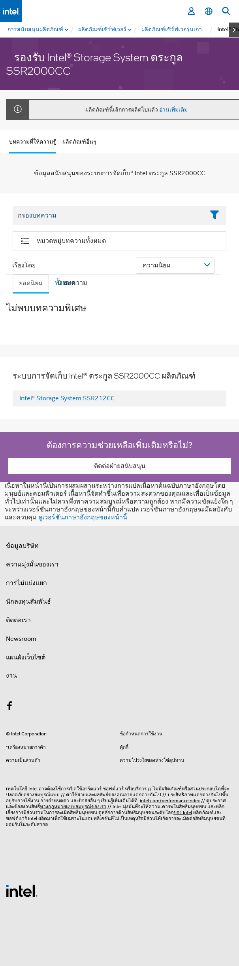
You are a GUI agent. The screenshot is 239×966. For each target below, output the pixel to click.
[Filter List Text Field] (109, 216)
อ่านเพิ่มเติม (173, 109)
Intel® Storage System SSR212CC (67, 398)
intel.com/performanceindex (170, 800)
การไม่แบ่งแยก (26, 583)
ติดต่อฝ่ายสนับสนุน (119, 466)
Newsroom (21, 639)
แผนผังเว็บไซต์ (25, 657)
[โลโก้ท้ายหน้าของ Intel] (22, 890)
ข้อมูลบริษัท (22, 546)
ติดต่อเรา (18, 620)
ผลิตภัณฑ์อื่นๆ (79, 141)
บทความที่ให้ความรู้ (32, 141)
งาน (11, 676)
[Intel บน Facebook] (9, 707)
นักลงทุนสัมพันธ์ (28, 602)
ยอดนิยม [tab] (31, 283)
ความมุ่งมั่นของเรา (32, 564)
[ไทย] (209, 11)
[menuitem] (102, 30)
